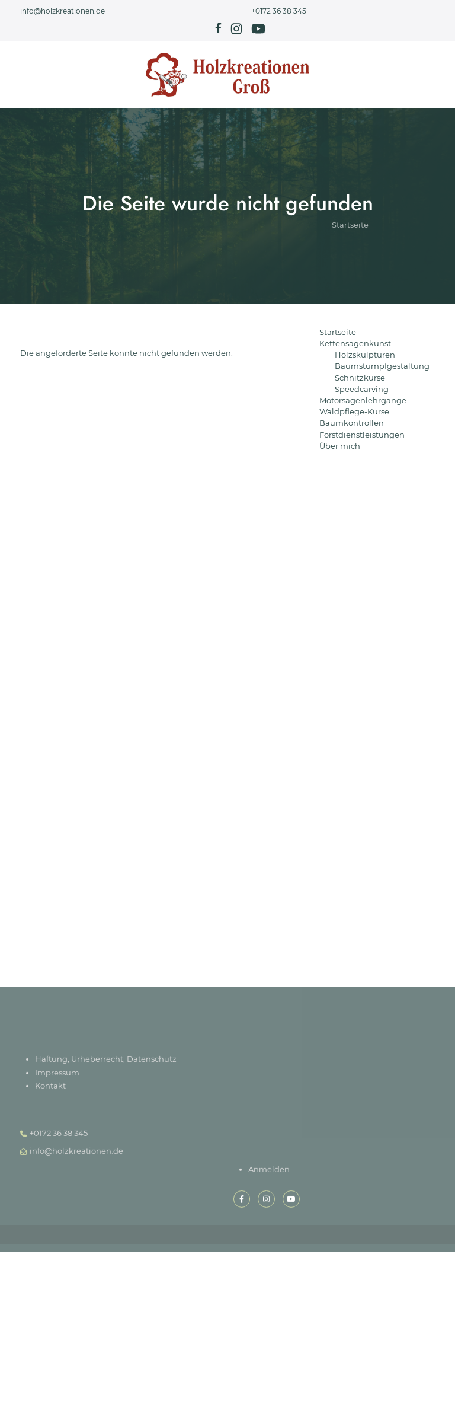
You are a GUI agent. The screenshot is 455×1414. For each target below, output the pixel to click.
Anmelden (269, 1171)
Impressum (57, 1074)
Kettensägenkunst (355, 343)
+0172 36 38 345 (278, 11)
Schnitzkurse (360, 378)
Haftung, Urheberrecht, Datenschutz (106, 1061)
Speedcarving (362, 389)
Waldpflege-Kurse (354, 411)
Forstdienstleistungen (362, 434)
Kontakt (50, 1087)
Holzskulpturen (365, 354)
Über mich (339, 446)
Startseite (350, 241)
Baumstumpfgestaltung (382, 366)
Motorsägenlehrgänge (362, 400)
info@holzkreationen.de (62, 11)
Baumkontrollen (351, 423)
